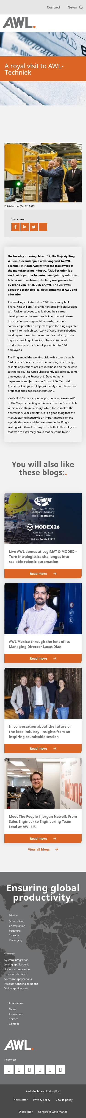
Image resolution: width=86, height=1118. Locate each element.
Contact (54, 7)
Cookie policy (64, 1100)
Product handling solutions (21, 984)
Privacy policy (41, 1100)
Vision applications (16, 988)
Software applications (18, 979)
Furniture (15, 931)
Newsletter (21, 1100)
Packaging (15, 940)
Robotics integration (17, 969)
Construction (17, 926)
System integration (16, 960)
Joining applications (16, 964)
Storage (14, 935)
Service (13, 1019)
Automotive (16, 921)
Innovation (15, 1014)
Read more (43, 573)
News (72, 7)
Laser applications (16, 974)
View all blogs (43, 849)
